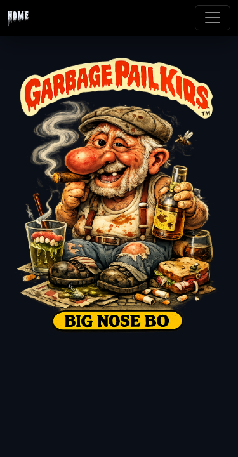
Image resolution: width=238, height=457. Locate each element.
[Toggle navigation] (212, 17)
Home (18, 18)
